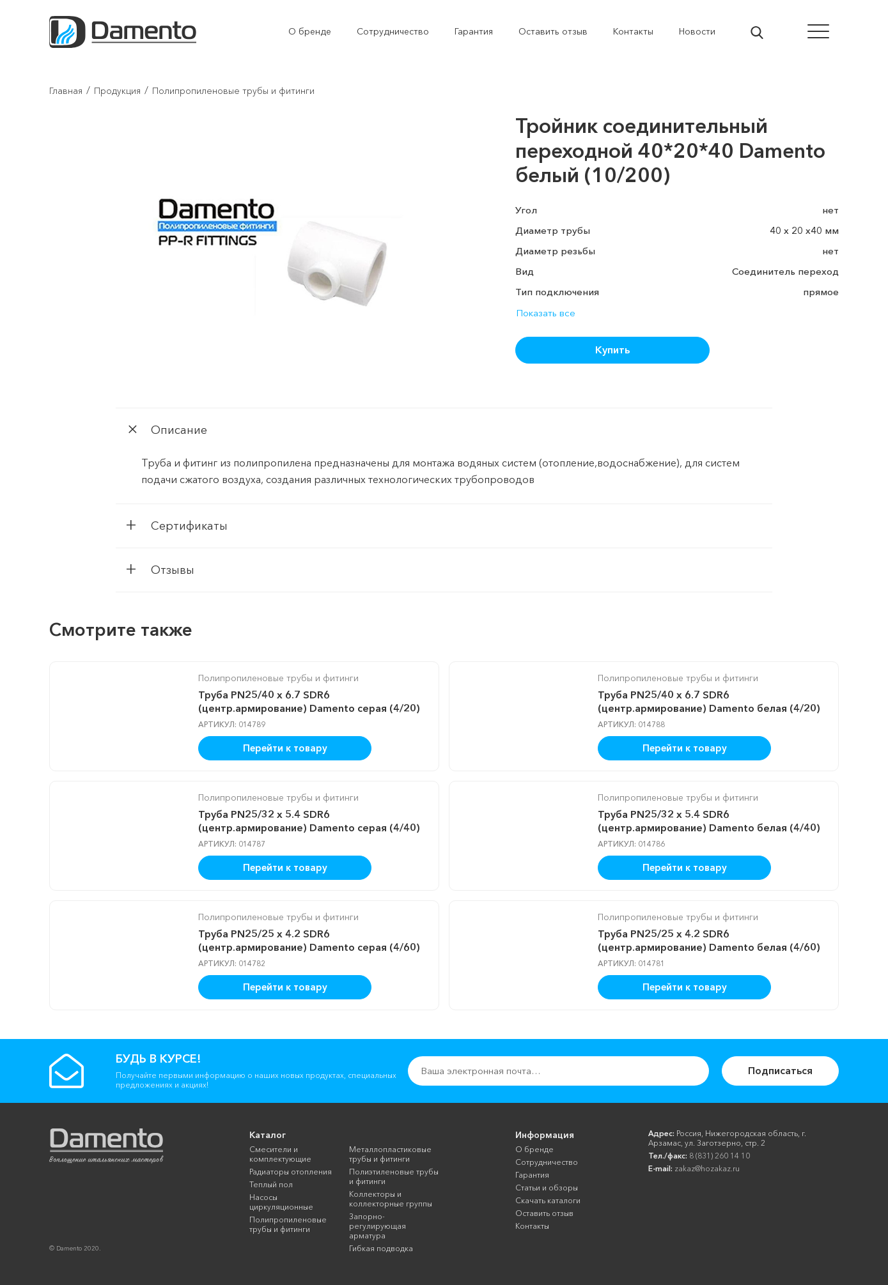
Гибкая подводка (381, 1248)
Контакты (532, 1226)
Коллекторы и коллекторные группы (390, 1198)
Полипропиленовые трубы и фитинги (278, 678)
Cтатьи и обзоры (546, 1187)
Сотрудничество (546, 1162)
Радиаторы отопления (290, 1171)
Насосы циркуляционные (281, 1202)
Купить (612, 349)
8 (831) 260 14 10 (719, 1155)
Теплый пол (271, 1184)
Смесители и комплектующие (280, 1154)
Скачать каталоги (547, 1200)
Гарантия (532, 1175)
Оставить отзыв (544, 1213)
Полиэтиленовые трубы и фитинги (394, 1176)
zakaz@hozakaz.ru (707, 1168)
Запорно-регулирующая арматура (377, 1226)
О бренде (534, 1149)
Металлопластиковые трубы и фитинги (390, 1154)
